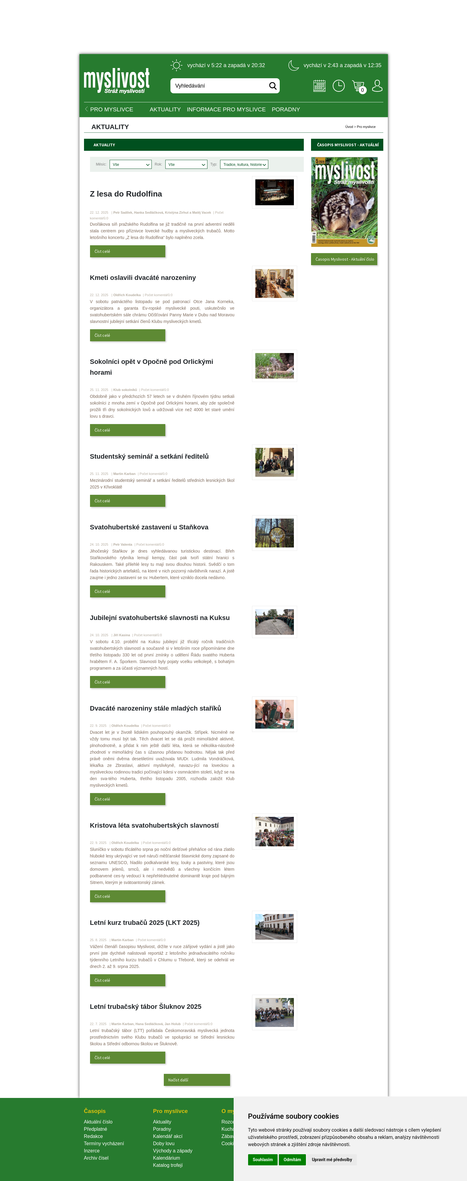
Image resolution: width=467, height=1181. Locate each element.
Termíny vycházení (104, 1143)
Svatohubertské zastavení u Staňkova (149, 527)
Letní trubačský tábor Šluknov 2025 (145, 1006)
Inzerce (92, 1150)
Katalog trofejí (168, 1165)
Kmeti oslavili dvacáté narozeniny (143, 277)
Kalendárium (166, 1158)
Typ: (213, 164)
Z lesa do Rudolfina (126, 193)
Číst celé (102, 251)
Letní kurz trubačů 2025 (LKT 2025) (145, 922)
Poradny (162, 1129)
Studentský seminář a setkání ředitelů (149, 456)
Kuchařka (231, 1129)
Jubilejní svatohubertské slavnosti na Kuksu (160, 617)
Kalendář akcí (167, 1136)
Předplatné (95, 1129)
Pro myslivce (366, 127)
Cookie (230, 1143)
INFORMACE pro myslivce (226, 109)
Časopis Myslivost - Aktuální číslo (345, 259)
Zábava (229, 1136)
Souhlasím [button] (263, 1159)
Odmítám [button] (292, 1159)
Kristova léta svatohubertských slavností (154, 825)
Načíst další (178, 1080)
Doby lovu (163, 1143)
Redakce (93, 1136)
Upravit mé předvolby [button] (332, 1159)
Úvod (349, 127)
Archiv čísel (96, 1158)
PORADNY (286, 109)
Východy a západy (172, 1150)
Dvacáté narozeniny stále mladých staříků (156, 708)
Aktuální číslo (98, 1121)
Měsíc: (101, 164)
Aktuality (165, 109)
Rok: (158, 164)
